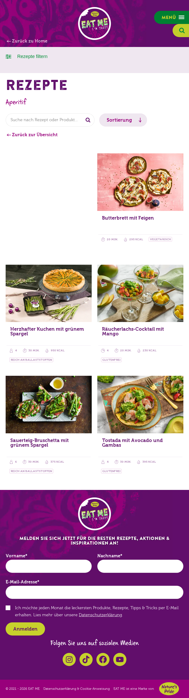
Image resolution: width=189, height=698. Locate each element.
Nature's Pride (169, 688)
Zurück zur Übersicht (35, 134)
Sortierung (119, 120)
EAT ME (94, 23)
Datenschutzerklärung (100, 615)
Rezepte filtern (27, 56)
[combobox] (50, 120)
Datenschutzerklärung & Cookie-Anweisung (76, 689)
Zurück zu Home (29, 41)
